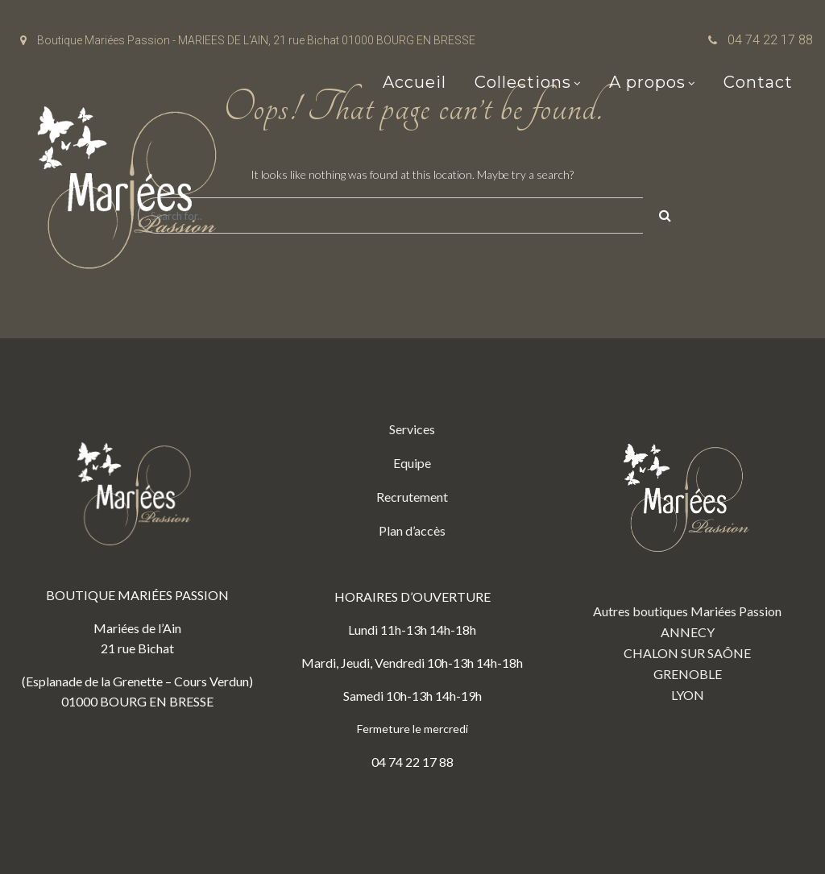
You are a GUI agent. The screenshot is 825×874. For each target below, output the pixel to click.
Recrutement (412, 496)
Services (412, 429)
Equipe (412, 462)
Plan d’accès (412, 530)
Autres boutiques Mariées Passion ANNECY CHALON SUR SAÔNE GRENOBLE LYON (687, 560)
